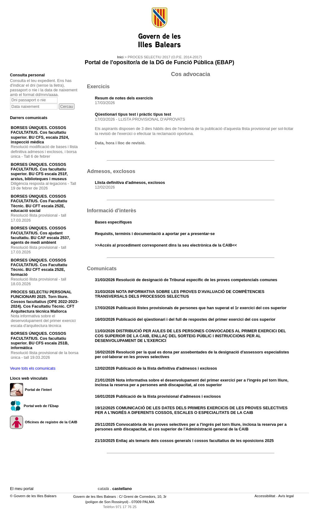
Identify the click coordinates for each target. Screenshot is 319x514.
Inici (120, 57)
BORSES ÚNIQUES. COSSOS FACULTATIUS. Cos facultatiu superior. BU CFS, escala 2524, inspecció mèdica (40, 134)
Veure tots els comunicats (32, 368)
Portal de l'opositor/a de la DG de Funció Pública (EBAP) (159, 62)
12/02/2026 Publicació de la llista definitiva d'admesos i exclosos (156, 368)
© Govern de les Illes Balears (33, 496)
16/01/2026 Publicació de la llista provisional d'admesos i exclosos (158, 396)
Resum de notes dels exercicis (124, 98)
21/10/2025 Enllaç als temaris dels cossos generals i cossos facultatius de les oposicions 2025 (184, 440)
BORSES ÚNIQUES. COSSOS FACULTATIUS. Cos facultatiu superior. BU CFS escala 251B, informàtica (40, 340)
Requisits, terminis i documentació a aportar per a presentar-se (155, 233)
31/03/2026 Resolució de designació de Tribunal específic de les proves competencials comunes (186, 279)
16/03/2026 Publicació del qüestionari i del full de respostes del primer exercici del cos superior (185, 319)
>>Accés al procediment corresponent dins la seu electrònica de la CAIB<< (166, 245)
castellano (122, 488)
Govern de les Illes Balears (94, 496)
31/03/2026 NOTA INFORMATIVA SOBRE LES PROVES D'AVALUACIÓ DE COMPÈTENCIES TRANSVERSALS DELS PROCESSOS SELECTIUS (179, 294)
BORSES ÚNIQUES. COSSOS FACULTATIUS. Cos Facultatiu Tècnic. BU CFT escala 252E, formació (39, 267)
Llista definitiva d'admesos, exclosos (130, 182)
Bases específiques (113, 222)
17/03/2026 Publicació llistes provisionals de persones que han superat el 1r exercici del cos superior (191, 307)
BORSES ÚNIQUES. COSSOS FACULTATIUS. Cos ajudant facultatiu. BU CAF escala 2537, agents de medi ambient (40, 235)
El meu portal (21, 488)
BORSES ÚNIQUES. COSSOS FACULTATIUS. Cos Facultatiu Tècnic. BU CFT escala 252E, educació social (39, 203)
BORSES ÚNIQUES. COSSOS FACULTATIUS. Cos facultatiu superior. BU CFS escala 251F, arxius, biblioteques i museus (39, 171)
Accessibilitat (265, 496)
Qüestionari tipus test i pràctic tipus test (133, 114)
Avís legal (286, 496)
